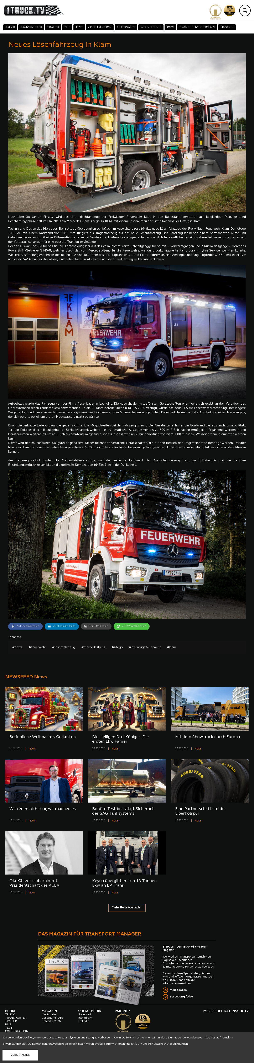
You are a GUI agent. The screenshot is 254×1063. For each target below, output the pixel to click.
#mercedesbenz (93, 647)
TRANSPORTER (31, 27)
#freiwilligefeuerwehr (145, 647)
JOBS (170, 27)
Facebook (85, 1014)
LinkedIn (83, 1021)
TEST (79, 27)
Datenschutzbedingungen (171, 1044)
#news (17, 647)
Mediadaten (178, 990)
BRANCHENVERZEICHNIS (197, 27)
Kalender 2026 (51, 1021)
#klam (171, 647)
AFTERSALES (126, 27)
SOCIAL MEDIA (89, 1011)
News (32, 748)
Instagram (85, 1018)
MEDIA (10, 1011)
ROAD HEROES (150, 27)
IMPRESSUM (212, 1011)
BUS (67, 27)
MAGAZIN (227, 27)
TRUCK (10, 27)
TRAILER (53, 27)
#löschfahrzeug (63, 647)
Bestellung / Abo (181, 996)
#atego (117, 647)
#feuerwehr (37, 647)
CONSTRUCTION (100, 27)
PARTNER (122, 1011)
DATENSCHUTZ (236, 1011)
